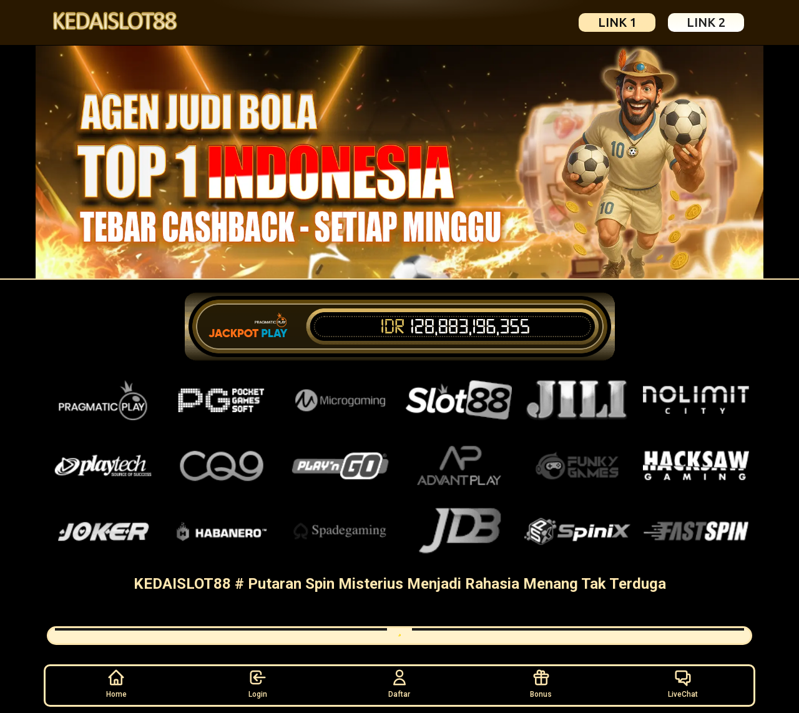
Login (257, 683)
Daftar (399, 683)
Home (116, 683)
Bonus (541, 683)
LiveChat (683, 683)
